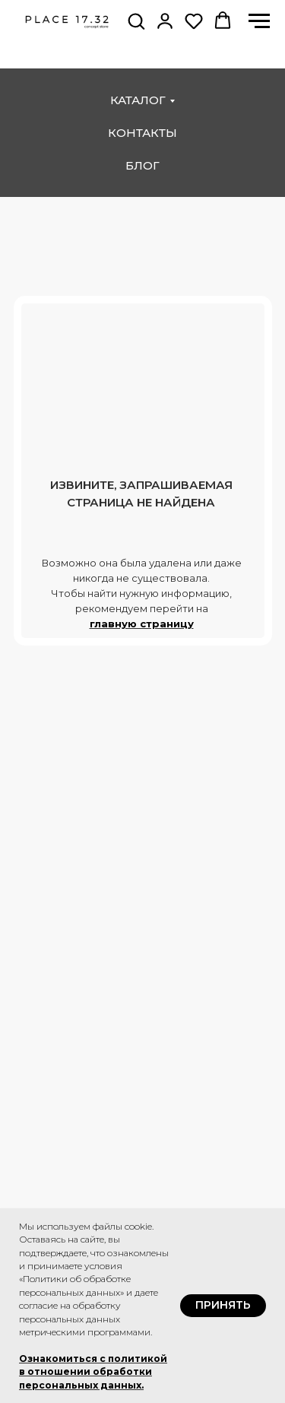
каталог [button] (138, 100)
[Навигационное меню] (259, 21)
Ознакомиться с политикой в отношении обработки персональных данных (93, 1372)
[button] (136, 20)
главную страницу (142, 623)
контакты (142, 132)
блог (142, 165)
